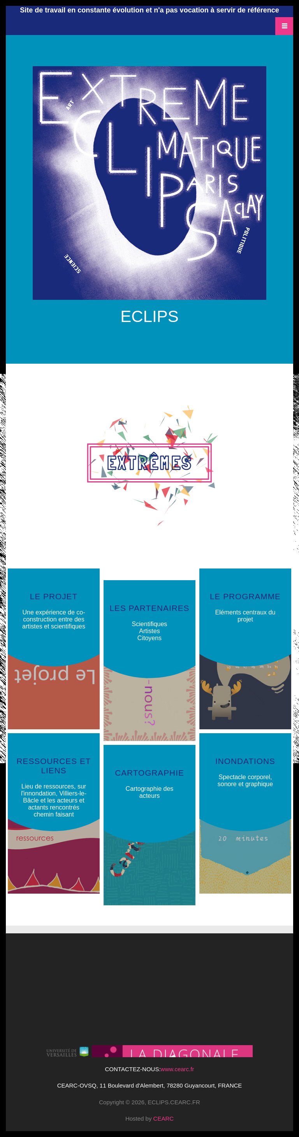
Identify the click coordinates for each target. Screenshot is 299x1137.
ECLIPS (149, 315)
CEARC (163, 1118)
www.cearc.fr (177, 1069)
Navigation (284, 26)
